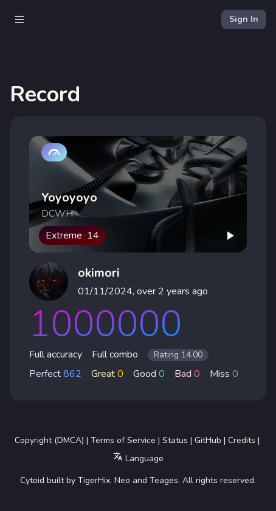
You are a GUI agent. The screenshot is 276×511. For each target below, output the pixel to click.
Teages (164, 480)
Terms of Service (123, 440)
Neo (122, 480)
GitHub (208, 440)
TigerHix (94, 480)
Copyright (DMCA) (49, 440)
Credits (241, 440)
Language (138, 458)
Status (175, 440)
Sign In (243, 19)
